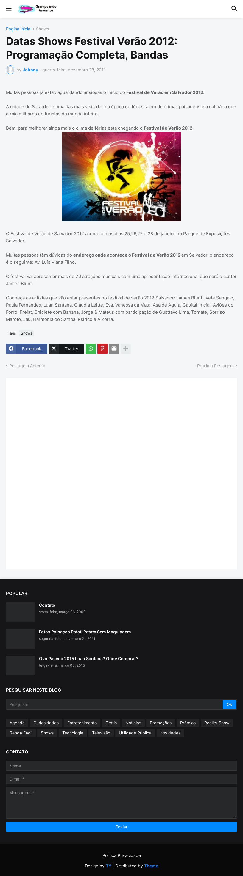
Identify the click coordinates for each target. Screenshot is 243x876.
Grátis (111, 722)
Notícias (133, 722)
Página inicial (18, 29)
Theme (151, 865)
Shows (42, 29)
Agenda (17, 722)
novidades (170, 732)
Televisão (101, 732)
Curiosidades (46, 722)
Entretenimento (82, 722)
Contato (47, 604)
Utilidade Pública (135, 732)
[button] (8, 9)
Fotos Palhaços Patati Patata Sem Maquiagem (85, 631)
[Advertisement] (56, 473)
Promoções (161, 722)
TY (108, 865)
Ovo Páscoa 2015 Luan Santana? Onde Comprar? (88, 658)
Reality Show (216, 722)
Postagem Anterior (27, 365)
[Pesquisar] (115, 704)
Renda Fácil (21, 732)
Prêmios (188, 722)
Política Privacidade (121, 855)
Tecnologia (72, 732)
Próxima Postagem (215, 365)
